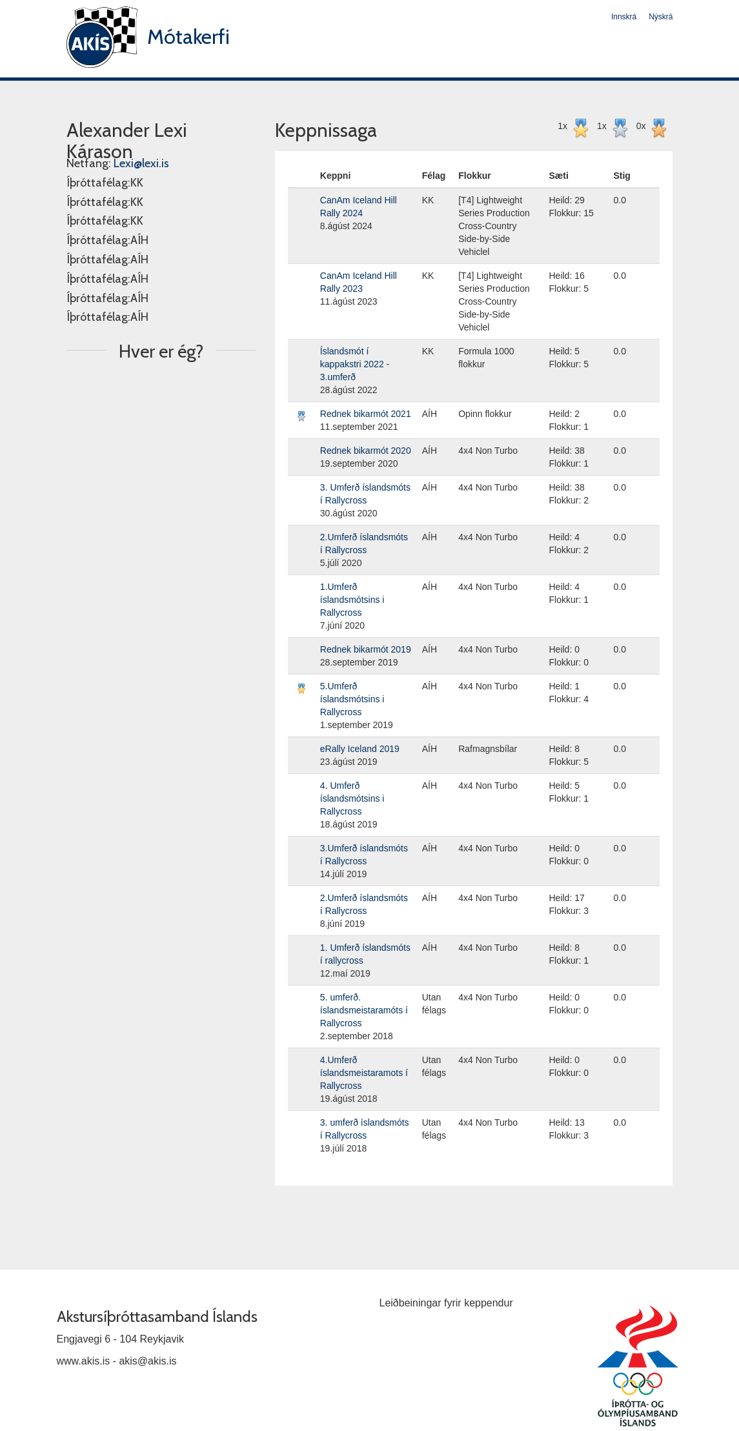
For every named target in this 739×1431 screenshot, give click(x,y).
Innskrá (623, 16)
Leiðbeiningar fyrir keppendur (446, 1302)
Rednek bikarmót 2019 (365, 649)
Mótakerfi (188, 36)
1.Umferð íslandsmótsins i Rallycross (352, 600)
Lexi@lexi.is (141, 163)
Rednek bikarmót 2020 (365, 450)
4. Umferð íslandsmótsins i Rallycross (352, 798)
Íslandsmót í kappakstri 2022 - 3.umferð (354, 364)
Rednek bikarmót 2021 (365, 414)
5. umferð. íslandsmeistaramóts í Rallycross (364, 1010)
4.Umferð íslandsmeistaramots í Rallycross (364, 1073)
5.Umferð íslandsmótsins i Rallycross (352, 699)
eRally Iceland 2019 (360, 749)
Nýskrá (661, 16)
